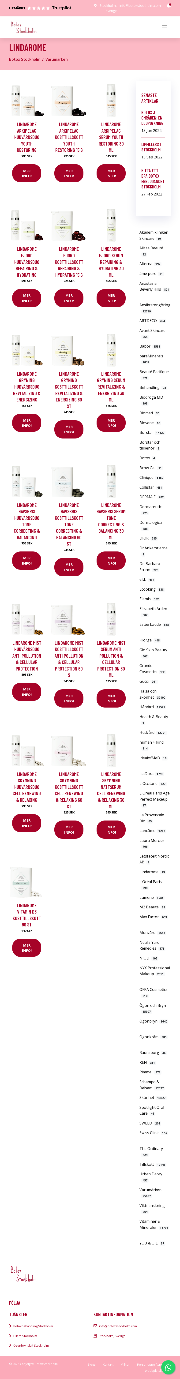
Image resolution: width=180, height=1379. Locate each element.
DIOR (148, 538)
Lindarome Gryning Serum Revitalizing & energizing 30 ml (111, 386)
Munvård (152, 932)
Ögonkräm (153, 1036)
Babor (150, 346)
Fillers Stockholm (25, 1336)
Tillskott (152, 1164)
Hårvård (152, 706)
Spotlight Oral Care (151, 1110)
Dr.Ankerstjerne (153, 551)
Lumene (152, 897)
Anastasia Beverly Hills (154, 286)
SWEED (150, 1123)
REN (147, 1062)
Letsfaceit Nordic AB (154, 859)
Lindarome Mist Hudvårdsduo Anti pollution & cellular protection (26, 655)
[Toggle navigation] (164, 27)
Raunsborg (153, 1052)
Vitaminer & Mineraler (154, 1224)
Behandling (153, 387)
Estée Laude (154, 624)
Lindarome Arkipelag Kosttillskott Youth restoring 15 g (69, 137)
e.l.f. (147, 579)
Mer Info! (27, 173)
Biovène (150, 422)
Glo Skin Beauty (153, 653)
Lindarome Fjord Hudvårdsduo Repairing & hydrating (26, 261)
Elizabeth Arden (153, 611)
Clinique (151, 477)
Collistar (151, 487)
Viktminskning (152, 1208)
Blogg (91, 1364)
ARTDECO (152, 320)
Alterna (150, 263)
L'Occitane (153, 783)
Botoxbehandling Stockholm (33, 1326)
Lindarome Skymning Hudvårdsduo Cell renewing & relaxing (27, 787)
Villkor (125, 1364)
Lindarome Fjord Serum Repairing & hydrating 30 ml (111, 261)
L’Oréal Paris (150, 884)
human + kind (151, 745)
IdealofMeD (153, 758)
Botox (147, 458)
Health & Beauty (153, 719)
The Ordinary (151, 1151)
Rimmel (150, 1072)
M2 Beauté (152, 907)
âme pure (151, 273)
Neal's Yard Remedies (152, 945)
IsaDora (151, 773)
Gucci (148, 681)
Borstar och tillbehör (149, 445)
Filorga (150, 640)
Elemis (149, 598)
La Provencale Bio (151, 818)
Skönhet (153, 1097)
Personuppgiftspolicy (152, 1364)
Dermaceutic (150, 509)
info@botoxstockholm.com (140, 5)
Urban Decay (150, 1177)
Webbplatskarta (156, 1370)
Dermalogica (150, 525)
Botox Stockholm (24, 59)
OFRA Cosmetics (153, 992)
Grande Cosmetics (152, 668)
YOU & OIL (152, 1243)
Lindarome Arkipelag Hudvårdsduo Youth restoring (26, 137)
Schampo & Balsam (152, 1084)
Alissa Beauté (151, 251)
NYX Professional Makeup (154, 971)
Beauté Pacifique (154, 374)
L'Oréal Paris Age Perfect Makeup (154, 799)
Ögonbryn (153, 1021)
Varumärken (56, 59)
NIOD (148, 958)
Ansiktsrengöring (154, 308)
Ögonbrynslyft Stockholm (31, 1345)
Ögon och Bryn (152, 1008)
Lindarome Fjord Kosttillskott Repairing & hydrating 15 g (69, 261)
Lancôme (152, 830)
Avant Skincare (152, 333)
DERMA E (152, 496)
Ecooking (152, 589)
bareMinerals (151, 359)
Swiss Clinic (153, 1132)
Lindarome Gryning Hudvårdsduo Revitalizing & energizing (27, 386)
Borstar (152, 432)
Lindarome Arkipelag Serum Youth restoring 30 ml (111, 137)
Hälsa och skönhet (152, 694)
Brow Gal (151, 467)
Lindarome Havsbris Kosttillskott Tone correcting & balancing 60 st (69, 524)
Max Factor (153, 916)
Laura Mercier (151, 843)
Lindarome (152, 871)
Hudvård (153, 732)
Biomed (149, 413)
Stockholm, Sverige (112, 1336)
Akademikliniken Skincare (153, 235)
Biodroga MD (151, 400)
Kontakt (108, 1364)
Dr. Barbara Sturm (149, 566)
